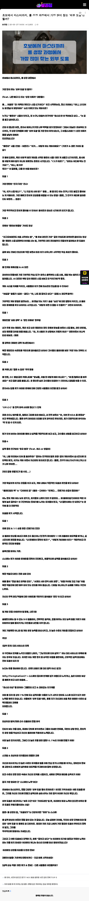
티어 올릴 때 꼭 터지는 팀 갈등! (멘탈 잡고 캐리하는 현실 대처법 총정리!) (29, 883)
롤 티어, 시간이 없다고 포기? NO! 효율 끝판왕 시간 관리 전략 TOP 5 (28, 876)
